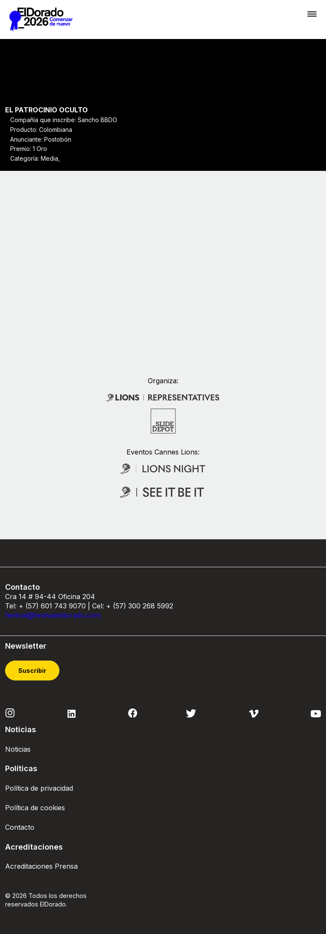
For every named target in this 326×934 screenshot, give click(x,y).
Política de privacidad (39, 788)
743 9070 (70, 606)
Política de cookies (35, 807)
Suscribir (32, 671)
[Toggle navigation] (312, 14)
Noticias (18, 749)
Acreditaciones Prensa (41, 866)
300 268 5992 (150, 606)
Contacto (19, 827)
